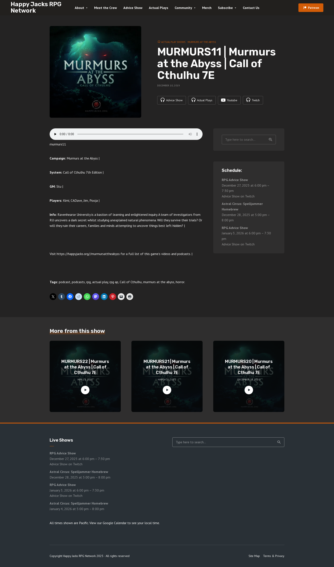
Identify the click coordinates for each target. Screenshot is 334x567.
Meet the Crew (105, 8)
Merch (207, 8)
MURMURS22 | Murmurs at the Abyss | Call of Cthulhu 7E (85, 367)
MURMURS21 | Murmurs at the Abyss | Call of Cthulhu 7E (167, 367)
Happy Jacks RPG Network (36, 7)
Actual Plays (158, 8)
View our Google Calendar (108, 523)
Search (270, 139)
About (79, 8)
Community (183, 8)
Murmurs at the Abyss (202, 42)
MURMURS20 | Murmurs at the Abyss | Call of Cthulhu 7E (249, 367)
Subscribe (225, 8)
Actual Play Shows (173, 42)
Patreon (313, 8)
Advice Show (133, 8)
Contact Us (251, 8)
